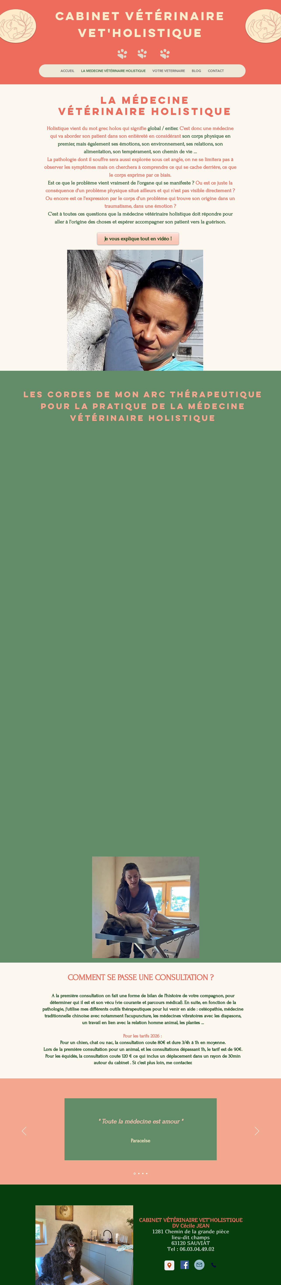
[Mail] (199, 1265)
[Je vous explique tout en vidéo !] (138, 239)
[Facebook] (184, 1264)
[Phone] (213, 1265)
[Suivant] (257, 1131)
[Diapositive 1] (135, 1173)
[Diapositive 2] (139, 1173)
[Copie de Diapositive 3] (146, 1173)
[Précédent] (24, 1131)
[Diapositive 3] (142, 1173)
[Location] (169, 1265)
